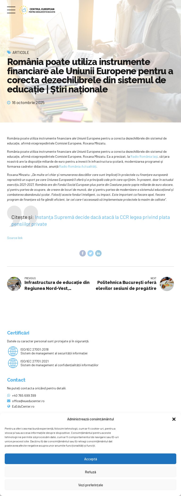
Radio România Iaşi (144, 156)
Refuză (90, 472)
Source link (15, 238)
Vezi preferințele (90, 485)
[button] (174, 419)
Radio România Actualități (77, 166)
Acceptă (90, 459)
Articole (20, 52)
